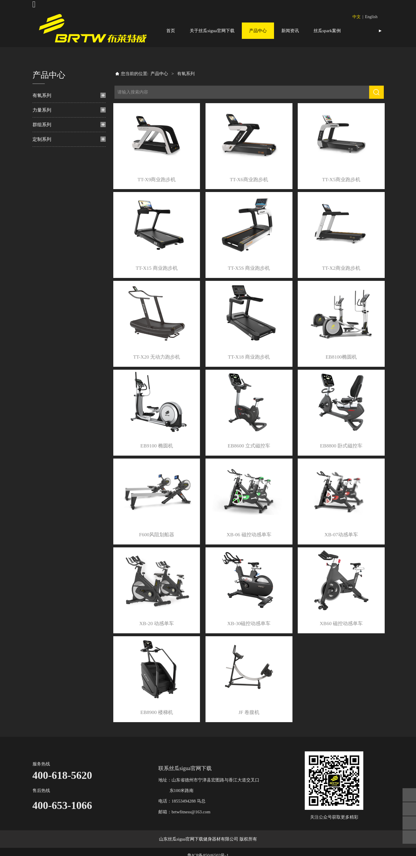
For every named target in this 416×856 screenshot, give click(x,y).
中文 (356, 17)
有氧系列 (41, 111)
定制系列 (41, 155)
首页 (170, 30)
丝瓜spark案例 (327, 30)
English (371, 17)
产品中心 (258, 30)
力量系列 (41, 126)
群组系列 (41, 140)
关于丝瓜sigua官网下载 (212, 30)
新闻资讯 (290, 30)
